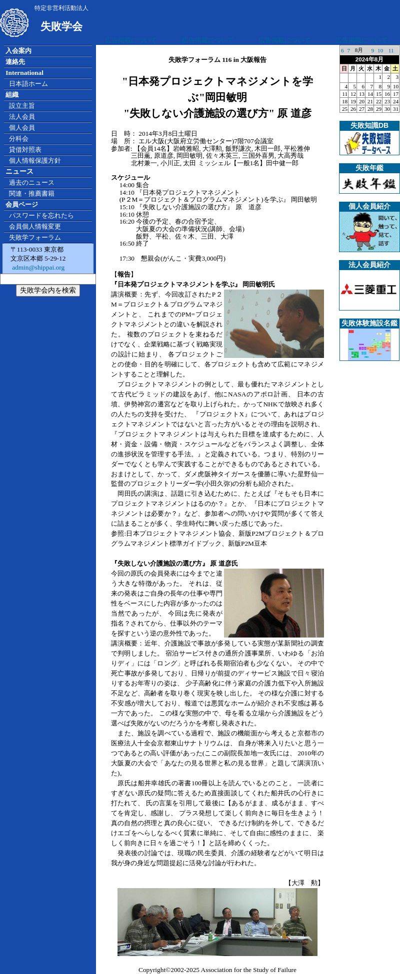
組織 (12, 94)
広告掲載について (131, 40)
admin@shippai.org (37, 267)
